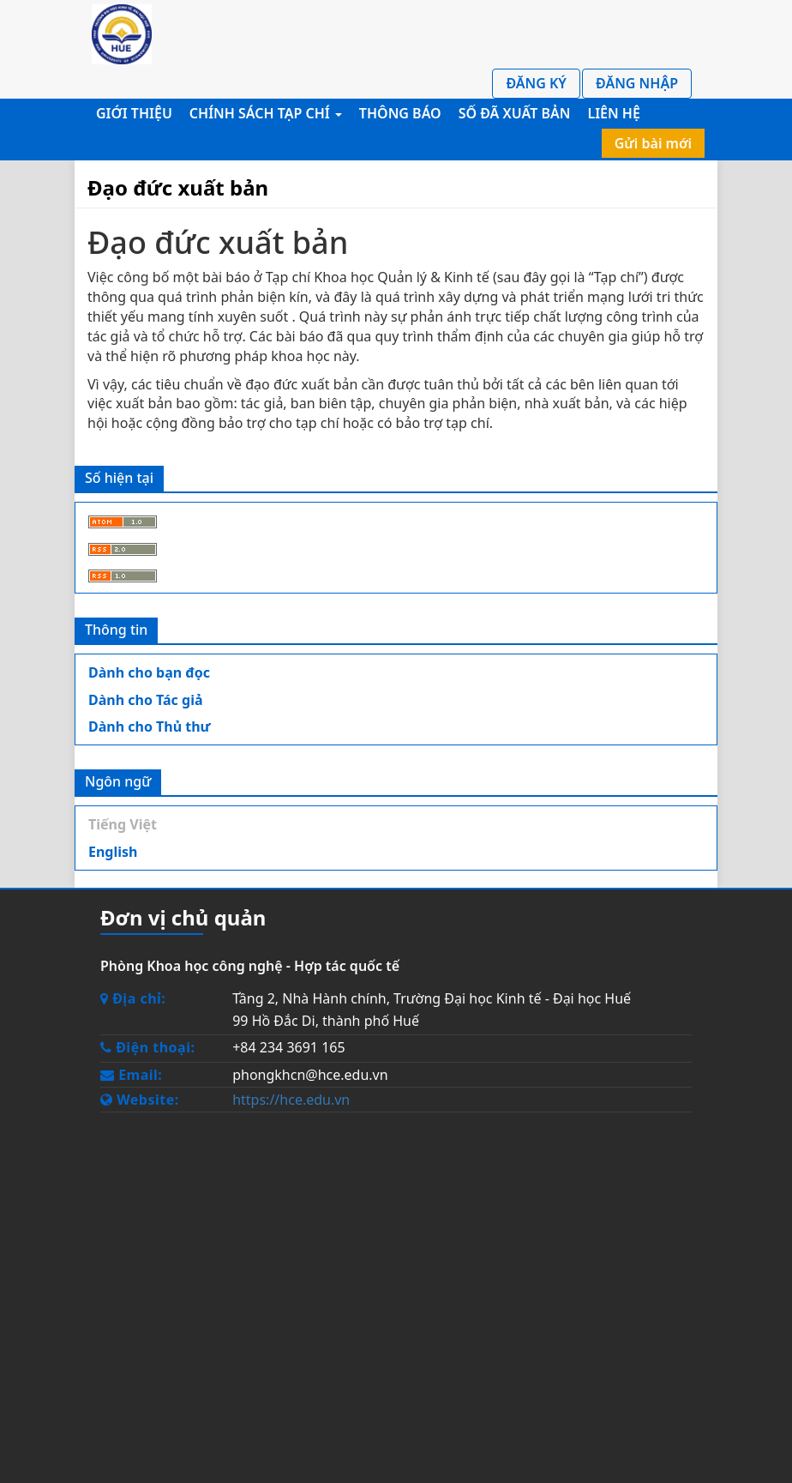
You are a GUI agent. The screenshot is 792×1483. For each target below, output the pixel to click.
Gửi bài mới (653, 143)
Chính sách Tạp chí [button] (265, 113)
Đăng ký (536, 83)
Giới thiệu (134, 113)
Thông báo (400, 113)
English (112, 851)
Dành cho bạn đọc (149, 672)
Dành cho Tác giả (145, 699)
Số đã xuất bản (515, 113)
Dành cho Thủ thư (149, 726)
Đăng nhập (637, 83)
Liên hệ (613, 113)
